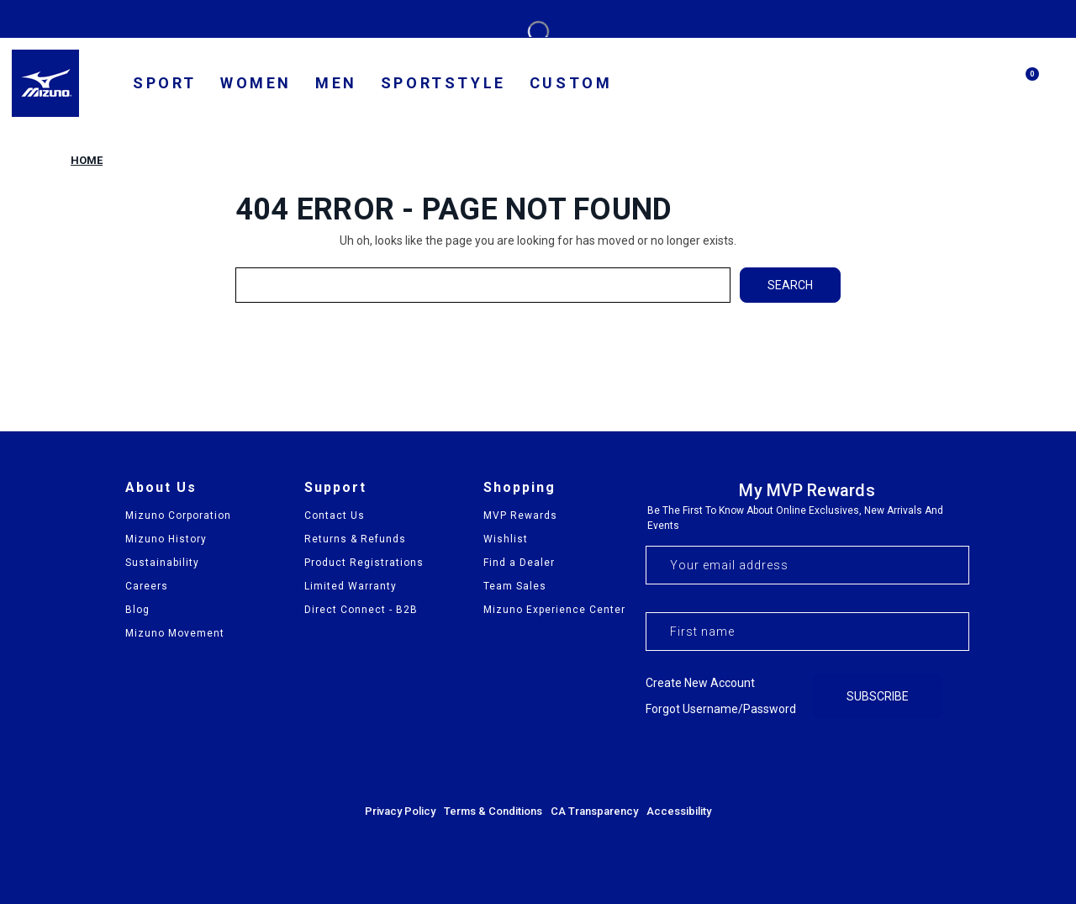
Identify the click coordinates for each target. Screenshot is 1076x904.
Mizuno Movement (174, 633)
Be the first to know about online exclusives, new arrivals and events (795, 518)
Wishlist (505, 539)
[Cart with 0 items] (1023, 90)
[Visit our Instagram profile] (909, 760)
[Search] (983, 83)
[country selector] (853, 84)
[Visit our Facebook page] (864, 760)
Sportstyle (443, 83)
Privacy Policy (400, 811)
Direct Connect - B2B (361, 610)
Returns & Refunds (355, 539)
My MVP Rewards (807, 490)
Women (256, 83)
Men (336, 83)
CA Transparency (594, 811)
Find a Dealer (519, 562)
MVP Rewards (520, 515)
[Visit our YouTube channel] (955, 760)
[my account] (943, 86)
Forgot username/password (721, 709)
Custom (571, 83)
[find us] (902, 86)
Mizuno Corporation (178, 515)
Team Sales (514, 586)
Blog (137, 610)
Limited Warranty (350, 586)
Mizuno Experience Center (554, 610)
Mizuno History (166, 539)
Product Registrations (364, 562)
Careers (146, 586)
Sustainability (162, 562)
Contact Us (334, 515)
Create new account (700, 683)
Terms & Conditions (493, 811)
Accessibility (678, 811)
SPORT (165, 83)
